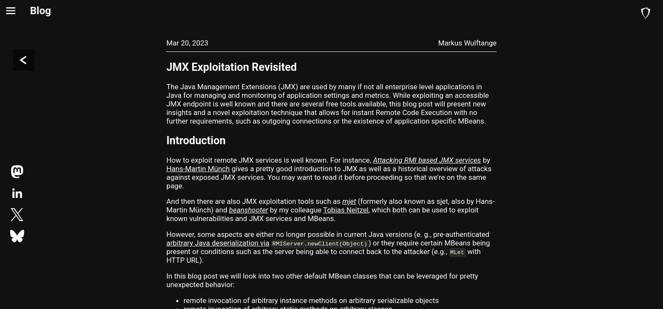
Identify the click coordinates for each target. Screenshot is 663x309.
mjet (349, 201)
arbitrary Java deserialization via (217, 243)
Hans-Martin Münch (198, 168)
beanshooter (248, 210)
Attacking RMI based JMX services (427, 160)
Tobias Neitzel (346, 210)
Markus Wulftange (467, 43)
